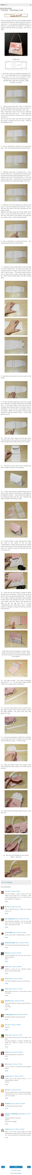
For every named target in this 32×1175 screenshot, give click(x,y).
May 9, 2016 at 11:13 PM (15, 1035)
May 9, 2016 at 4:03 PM (22, 942)
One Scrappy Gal (10, 918)
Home (16, 1167)
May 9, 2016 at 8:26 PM (20, 1014)
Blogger (19, 1173)
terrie (6, 1035)
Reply (6, 901)
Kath (6, 953)
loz (6, 906)
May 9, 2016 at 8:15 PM (17, 1001)
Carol (6, 966)
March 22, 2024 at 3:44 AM (17, 1129)
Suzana (7, 1076)
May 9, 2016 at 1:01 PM (19, 932)
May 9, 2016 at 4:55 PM (15, 966)
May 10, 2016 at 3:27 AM (16, 1076)
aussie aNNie (9, 932)
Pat (6, 1090)
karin (6, 1052)
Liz (6, 891)
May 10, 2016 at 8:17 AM (14, 1090)
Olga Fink (8, 1001)
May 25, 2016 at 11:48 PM (18, 1103)
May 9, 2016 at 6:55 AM (13, 891)
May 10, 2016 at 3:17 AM (15, 1064)
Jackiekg (7, 1103)
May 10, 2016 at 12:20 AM (15, 1052)
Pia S (6, 1064)
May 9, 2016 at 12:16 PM (22, 918)
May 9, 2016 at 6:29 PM (15, 978)
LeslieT (7, 1129)
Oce (6, 1024)
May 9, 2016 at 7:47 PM (15, 989)
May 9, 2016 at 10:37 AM (14, 906)
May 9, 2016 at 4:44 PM (14, 953)
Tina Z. (7, 989)
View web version (16, 1170)
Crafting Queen (9, 1014)
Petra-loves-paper (10, 942)
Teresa (7, 978)
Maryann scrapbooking (11, 1113)
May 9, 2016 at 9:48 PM (14, 1024)
